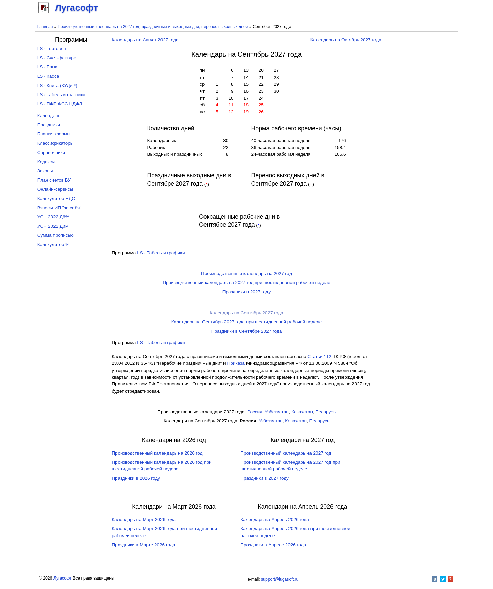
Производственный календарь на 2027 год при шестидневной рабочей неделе (246, 282)
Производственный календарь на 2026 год (157, 453)
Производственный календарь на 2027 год (246, 273)
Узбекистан (277, 411)
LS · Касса (48, 76)
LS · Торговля (51, 48)
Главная (45, 26)
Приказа (235, 363)
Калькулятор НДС (56, 198)
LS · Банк (47, 66)
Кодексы (46, 161)
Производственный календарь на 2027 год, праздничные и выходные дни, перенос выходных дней (153, 26)
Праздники (48, 124)
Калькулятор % (53, 244)
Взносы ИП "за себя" (59, 207)
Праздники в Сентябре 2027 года (246, 331)
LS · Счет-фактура (57, 57)
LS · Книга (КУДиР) (57, 85)
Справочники (51, 152)
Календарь (49, 115)
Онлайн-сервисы (55, 189)
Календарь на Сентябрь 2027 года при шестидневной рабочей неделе (246, 321)
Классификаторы (55, 143)
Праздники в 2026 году (136, 478)
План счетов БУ (54, 180)
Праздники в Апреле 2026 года (273, 544)
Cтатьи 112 (319, 356)
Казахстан (302, 411)
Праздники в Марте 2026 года (143, 544)
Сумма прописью (55, 235)
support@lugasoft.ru (279, 579)
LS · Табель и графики (161, 252)
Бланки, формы (53, 133)
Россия (254, 411)
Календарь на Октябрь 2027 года (345, 39)
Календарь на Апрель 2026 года (274, 519)
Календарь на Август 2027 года (145, 39)
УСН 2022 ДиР (52, 226)
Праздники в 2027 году (246, 291)
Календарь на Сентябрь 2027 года (246, 312)
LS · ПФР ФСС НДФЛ (59, 103)
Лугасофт (62, 578)
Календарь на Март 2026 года (144, 519)
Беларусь (326, 411)
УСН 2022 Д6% (53, 216)
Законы (45, 170)
